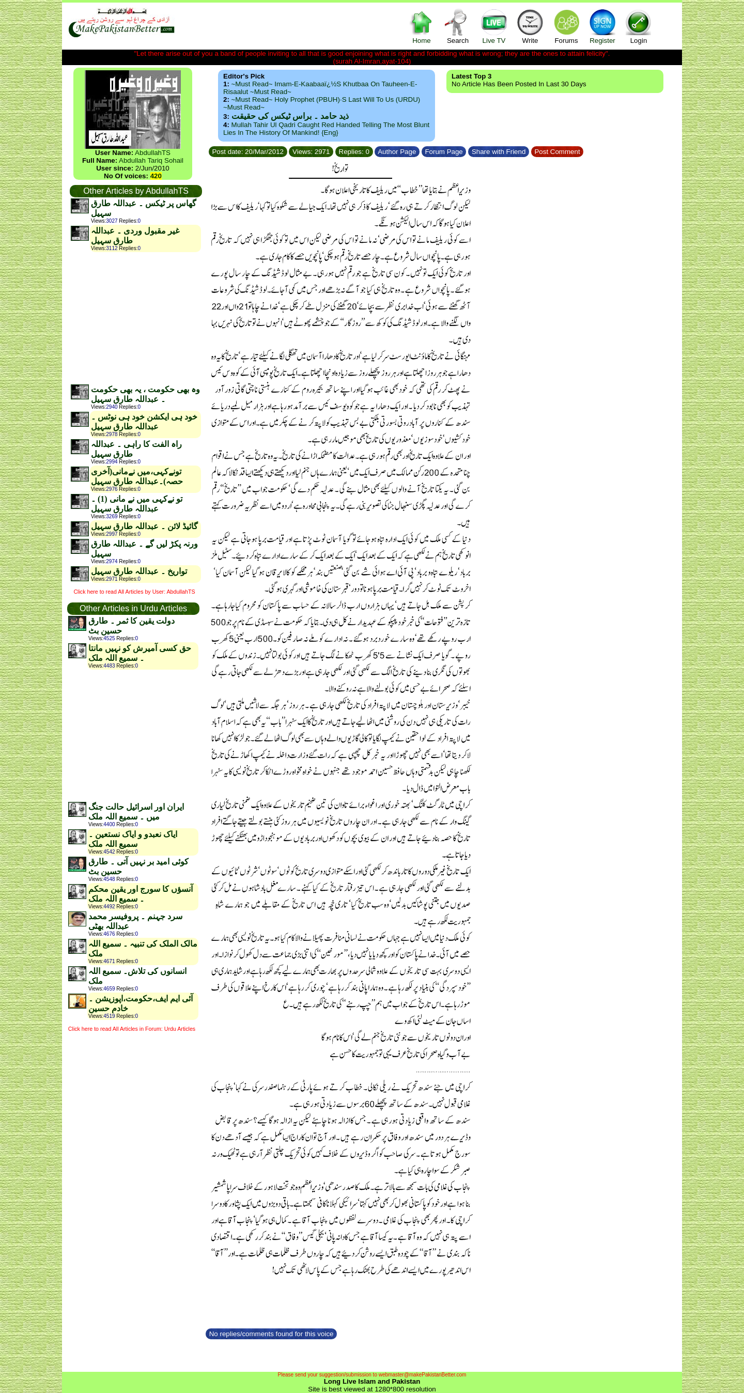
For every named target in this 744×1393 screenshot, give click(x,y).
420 (156, 176)
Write (530, 26)
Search (458, 26)
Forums (566, 26)
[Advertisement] (135, 317)
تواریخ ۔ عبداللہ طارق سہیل (139, 571)
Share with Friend (499, 152)
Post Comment (557, 152)
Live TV (494, 26)
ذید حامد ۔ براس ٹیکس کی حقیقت (290, 116)
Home (422, 26)
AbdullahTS (153, 153)
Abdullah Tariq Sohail (151, 160)
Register (602, 26)
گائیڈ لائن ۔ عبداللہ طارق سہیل (144, 526)
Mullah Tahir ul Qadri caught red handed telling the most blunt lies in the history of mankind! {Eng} (326, 128)
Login (639, 26)
